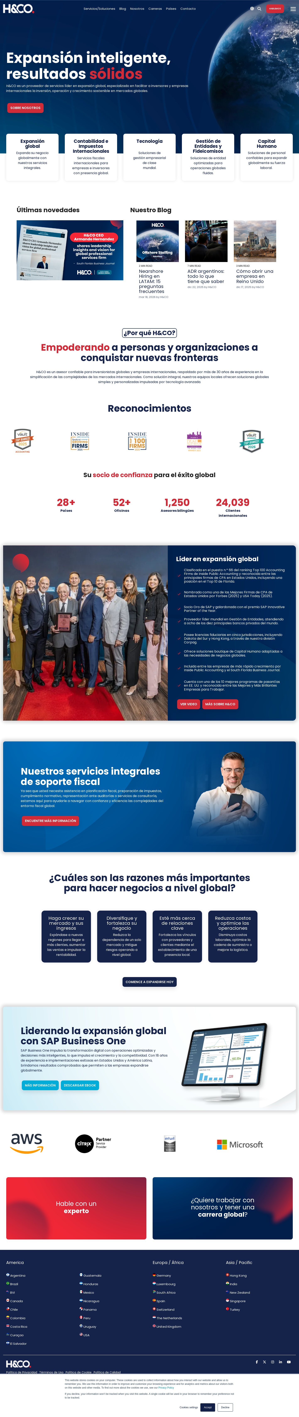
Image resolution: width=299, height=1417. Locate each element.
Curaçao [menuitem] (15, 1335)
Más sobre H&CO (220, 704)
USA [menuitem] (84, 1335)
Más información (40, 1085)
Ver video (188, 704)
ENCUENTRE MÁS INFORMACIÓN (50, 820)
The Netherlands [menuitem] (167, 1318)
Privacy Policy (166, 1387)
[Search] (259, 8)
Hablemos (275, 8)
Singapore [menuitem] (236, 1301)
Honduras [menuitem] (89, 1284)
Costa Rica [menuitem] (16, 1326)
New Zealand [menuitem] (238, 1292)
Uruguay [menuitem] (88, 1326)
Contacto (188, 8)
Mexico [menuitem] (87, 1292)
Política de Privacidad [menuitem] (21, 1372)
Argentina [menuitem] (15, 1275)
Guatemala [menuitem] (90, 1275)
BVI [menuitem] (10, 1292)
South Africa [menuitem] (164, 1292)
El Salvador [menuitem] (16, 1343)
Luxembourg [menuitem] (164, 1284)
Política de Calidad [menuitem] (107, 1372)
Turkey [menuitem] (233, 1309)
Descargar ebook (80, 1085)
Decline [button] (225, 1407)
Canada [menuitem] (14, 1301)
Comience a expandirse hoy (150, 982)
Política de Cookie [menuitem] (79, 1372)
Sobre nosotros (25, 107)
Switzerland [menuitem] (163, 1309)
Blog (122, 8)
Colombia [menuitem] (15, 1318)
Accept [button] (208, 1407)
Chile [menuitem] (12, 1309)
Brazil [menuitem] (12, 1284)
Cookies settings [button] (189, 1407)
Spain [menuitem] (159, 1301)
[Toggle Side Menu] (293, 8)
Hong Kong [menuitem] (236, 1275)
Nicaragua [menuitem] (89, 1301)
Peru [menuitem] (85, 1318)
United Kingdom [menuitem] (167, 1326)
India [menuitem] (231, 1284)
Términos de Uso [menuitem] (51, 1372)
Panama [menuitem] (88, 1309)
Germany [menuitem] (162, 1275)
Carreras (155, 8)
